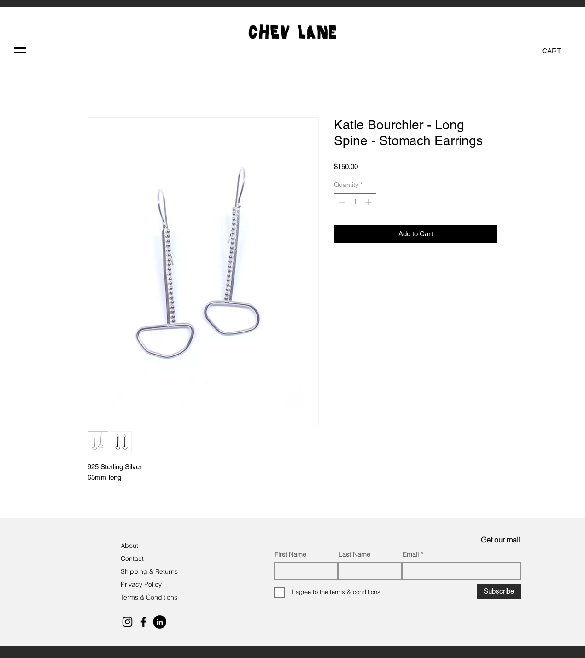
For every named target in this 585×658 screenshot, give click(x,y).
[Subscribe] (499, 591)
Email (411, 554)
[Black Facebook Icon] (143, 622)
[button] (20, 50)
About (130, 546)
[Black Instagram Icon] (127, 622)
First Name (290, 554)
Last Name (354, 554)
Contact (133, 558)
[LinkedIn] (159, 622)
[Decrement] (341, 202)
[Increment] (369, 202)
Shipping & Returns (149, 571)
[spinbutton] (355, 202)
